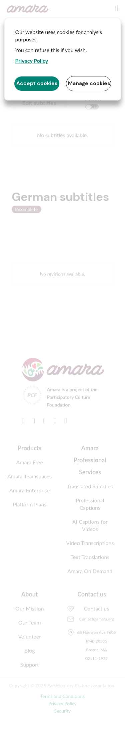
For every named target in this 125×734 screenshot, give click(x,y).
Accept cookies (36, 83)
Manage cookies (89, 83)
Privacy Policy (31, 60)
